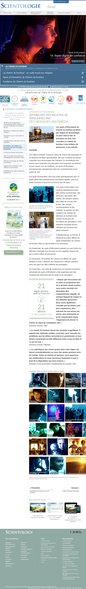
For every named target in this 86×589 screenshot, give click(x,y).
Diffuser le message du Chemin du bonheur (14, 161)
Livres (79, 13)
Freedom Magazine (67, 561)
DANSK (7, 550)
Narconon (43, 99)
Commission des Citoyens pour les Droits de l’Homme (71, 578)
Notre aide (5, 105)
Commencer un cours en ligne (70, 552)
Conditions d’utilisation (65, 588)
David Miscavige (66, 549)
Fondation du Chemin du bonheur (19, 81)
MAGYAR (23, 542)
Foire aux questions (64, 13)
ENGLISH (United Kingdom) (10, 547)
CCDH (69, 99)
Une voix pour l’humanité (48, 547)
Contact (43, 560)
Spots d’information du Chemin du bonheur (23, 77)
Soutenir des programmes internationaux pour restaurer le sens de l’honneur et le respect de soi (14, 125)
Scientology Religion (68, 547)
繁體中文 (7, 561)
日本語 (7, 557)
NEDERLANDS (9, 563)
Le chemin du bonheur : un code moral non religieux (28, 72)
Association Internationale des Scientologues (70, 558)
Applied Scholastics (24, 100)
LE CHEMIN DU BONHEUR (24, 109)
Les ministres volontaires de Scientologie (70, 554)
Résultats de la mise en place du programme (14, 171)
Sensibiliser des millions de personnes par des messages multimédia (13, 147)
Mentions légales (77, 588)
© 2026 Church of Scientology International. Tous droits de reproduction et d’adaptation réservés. (30, 586)
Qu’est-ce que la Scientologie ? (36, 12)
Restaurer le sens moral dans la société (14, 136)
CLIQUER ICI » (13, 200)
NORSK (23, 544)
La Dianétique (66, 543)
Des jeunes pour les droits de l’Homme (70, 574)
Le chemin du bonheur (14, 100)
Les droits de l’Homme (60, 100)
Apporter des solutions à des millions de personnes (13, 166)
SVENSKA (24, 547)
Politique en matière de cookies (49, 588)
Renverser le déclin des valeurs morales (14, 131)
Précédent (22, 87)
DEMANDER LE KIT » (13, 252)
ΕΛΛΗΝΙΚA (24, 555)
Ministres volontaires (50, 12)
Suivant (64, 87)
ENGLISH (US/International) (10, 543)
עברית (7, 555)
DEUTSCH (8, 566)
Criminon (34, 100)
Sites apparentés (60, 2)
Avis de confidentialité (34, 588)
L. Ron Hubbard (21, 13)
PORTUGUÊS (25, 559)
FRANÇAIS (8, 552)
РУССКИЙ (8, 559)
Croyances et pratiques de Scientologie (48, 543)
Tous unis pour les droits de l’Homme (69, 570)
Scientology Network (68, 545)
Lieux (42, 562)
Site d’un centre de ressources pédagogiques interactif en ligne (14, 156)
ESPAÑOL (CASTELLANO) (25, 552)
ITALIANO (23, 557)
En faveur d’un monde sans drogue (69, 566)
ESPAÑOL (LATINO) (26, 549)
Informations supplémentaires (49, 557)
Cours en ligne (45, 555)
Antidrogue (52, 99)
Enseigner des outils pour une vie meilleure (14, 141)
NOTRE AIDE (10, 109)
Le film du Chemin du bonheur (13, 152)
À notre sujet (7, 13)
